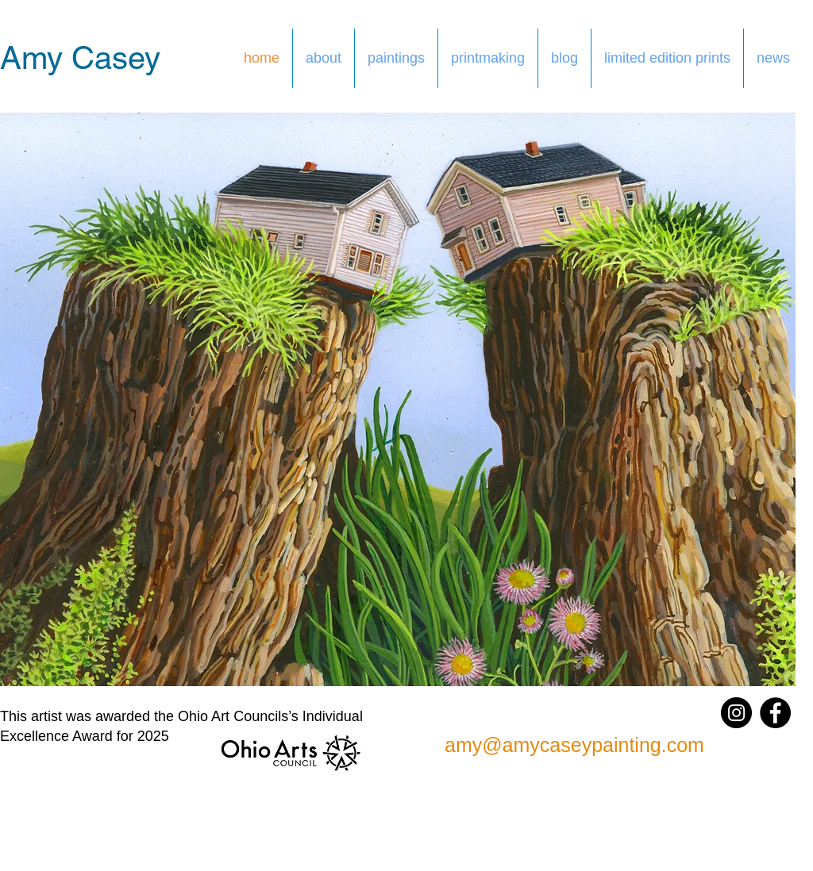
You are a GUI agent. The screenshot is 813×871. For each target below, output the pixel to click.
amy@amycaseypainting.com (574, 745)
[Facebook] (775, 712)
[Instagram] (736, 712)
